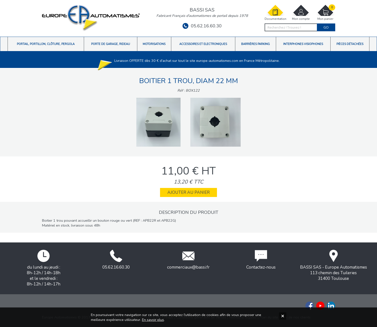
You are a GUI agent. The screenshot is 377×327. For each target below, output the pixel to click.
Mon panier (325, 12)
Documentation (275, 12)
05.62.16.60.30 (202, 26)
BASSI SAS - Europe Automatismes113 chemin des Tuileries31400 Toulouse (333, 265)
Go (326, 27)
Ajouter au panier (188, 192)
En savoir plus (153, 319)
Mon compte (301, 12)
